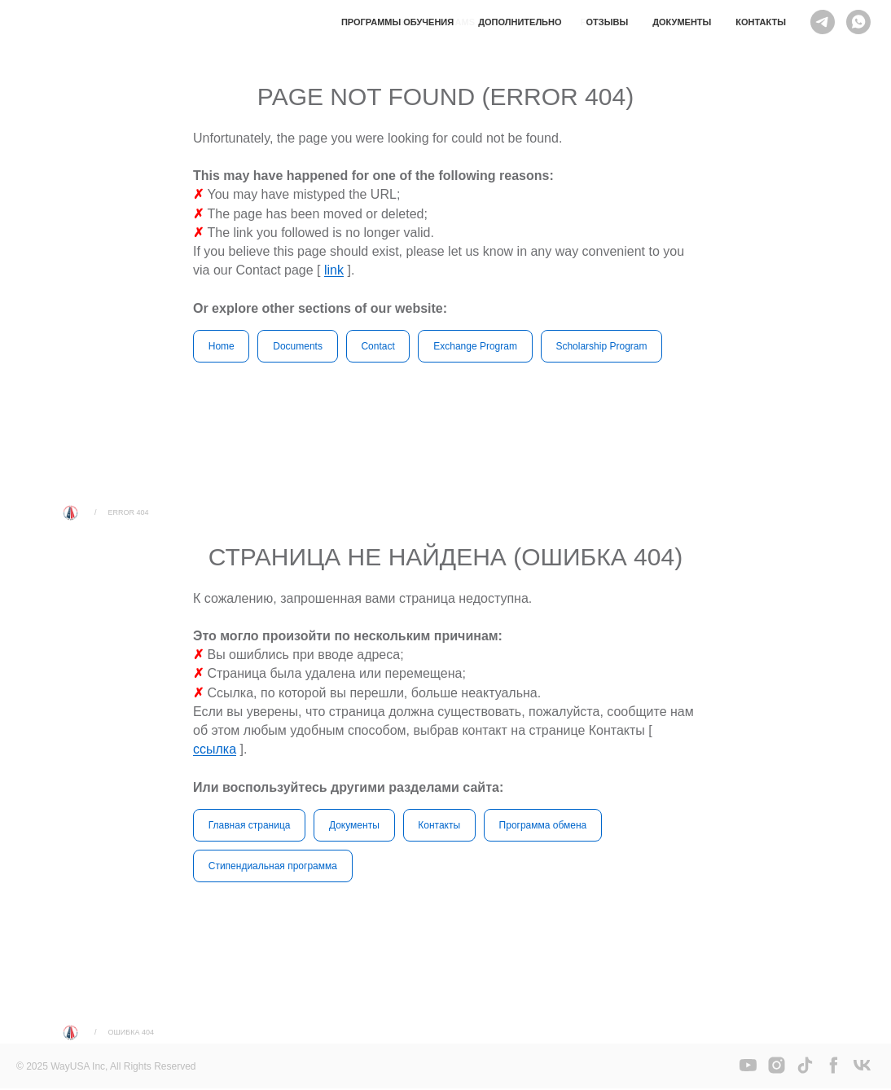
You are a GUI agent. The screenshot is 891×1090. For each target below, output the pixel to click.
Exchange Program (477, 346)
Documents (298, 346)
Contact (379, 346)
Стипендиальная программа (272, 866)
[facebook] (833, 1072)
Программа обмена (544, 825)
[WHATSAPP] (858, 22)
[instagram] (776, 1072)
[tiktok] (805, 1072)
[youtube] (748, 1072)
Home (221, 346)
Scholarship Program (603, 346)
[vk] (862, 1072)
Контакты (760, 22)
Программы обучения (397, 22)
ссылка (214, 750)
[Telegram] (822, 22)
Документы (681, 22)
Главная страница (249, 825)
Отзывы (607, 22)
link (334, 270)
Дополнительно (519, 22)
